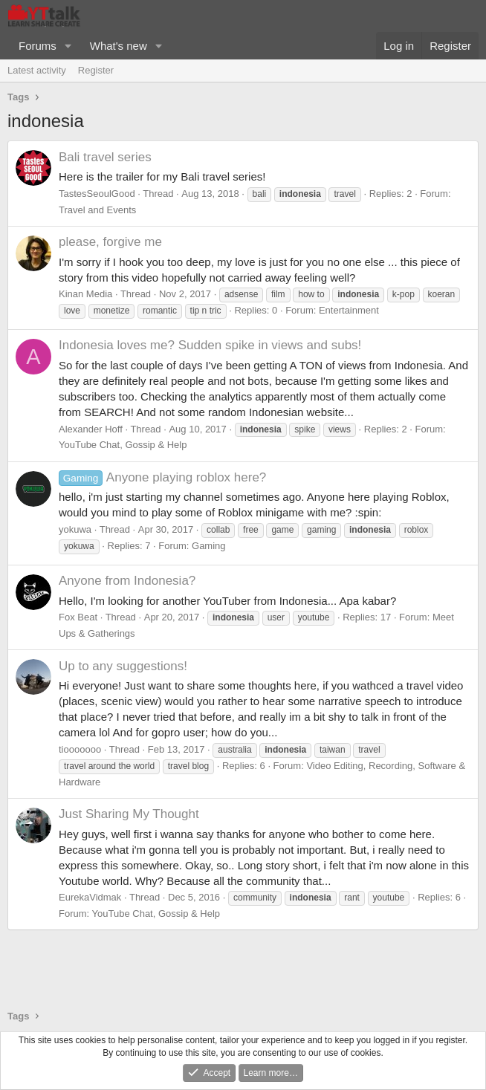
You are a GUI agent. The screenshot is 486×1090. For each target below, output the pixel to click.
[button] (68, 45)
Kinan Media (85, 293)
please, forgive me (110, 242)
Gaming (209, 545)
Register (96, 70)
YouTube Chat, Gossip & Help (123, 444)
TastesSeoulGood (97, 193)
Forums (37, 45)
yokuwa (75, 529)
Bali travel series (105, 157)
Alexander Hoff (91, 429)
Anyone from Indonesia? (127, 581)
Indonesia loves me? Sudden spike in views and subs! (210, 345)
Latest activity (36, 70)
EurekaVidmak (90, 897)
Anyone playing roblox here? (162, 477)
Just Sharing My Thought (129, 814)
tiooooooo (80, 749)
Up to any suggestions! (123, 666)
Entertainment (349, 310)
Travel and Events (97, 209)
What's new (118, 45)
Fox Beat (78, 617)
